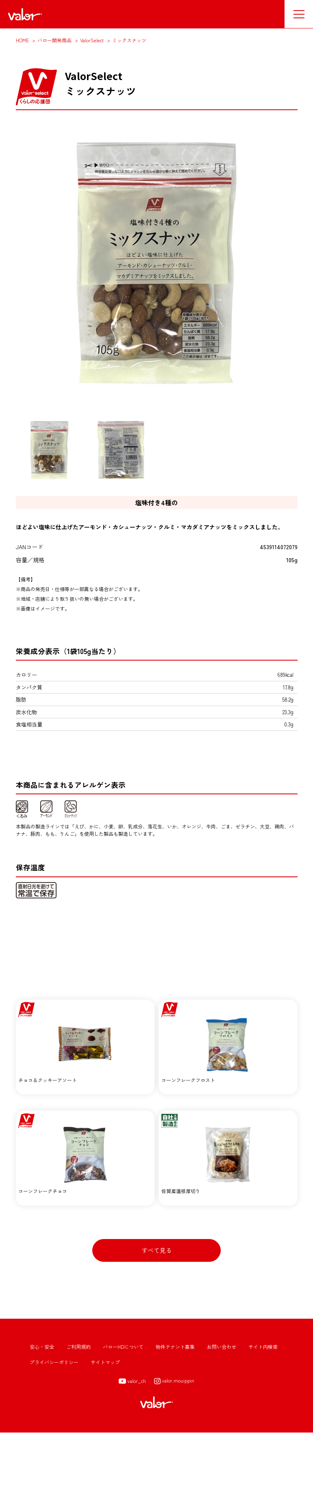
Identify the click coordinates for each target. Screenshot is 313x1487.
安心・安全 (42, 1400)
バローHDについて (123, 1400)
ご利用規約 (78, 1400)
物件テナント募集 (175, 1400)
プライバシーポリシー (54, 1416)
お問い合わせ (221, 1400)
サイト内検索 (263, 1400)
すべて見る (156, 1304)
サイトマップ (105, 1416)
